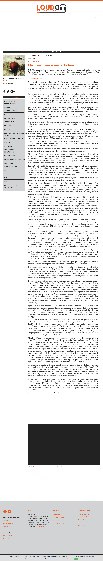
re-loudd (56, 514)
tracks (81, 519)
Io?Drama (54, 467)
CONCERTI (71, 17)
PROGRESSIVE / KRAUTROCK (9, 151)
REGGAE (7, 107)
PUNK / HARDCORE (10, 167)
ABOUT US (91, 17)
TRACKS (77, 17)
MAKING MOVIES (58, 17)
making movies (84, 511)
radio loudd (58, 520)
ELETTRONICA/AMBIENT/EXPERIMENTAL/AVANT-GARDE (14, 134)
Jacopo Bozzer (7, 526)
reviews (56, 511)
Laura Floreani (8, 520)
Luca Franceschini (36, 78)
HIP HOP (7, 129)
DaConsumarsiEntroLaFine (41, 467)
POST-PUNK (8, 163)
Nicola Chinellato (8, 536)
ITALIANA (7, 142)
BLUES (6, 114)
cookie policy (69, 559)
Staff (29, 511)
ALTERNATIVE (9, 122)
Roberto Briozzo (8, 523)
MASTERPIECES (9, 156)
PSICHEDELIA (9, 146)
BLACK (6, 178)
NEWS (65, 17)
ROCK (6, 181)
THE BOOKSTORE (47, 17)
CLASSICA (7, 126)
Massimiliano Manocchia (11, 539)
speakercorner (59, 517)
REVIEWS (10, 17)
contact (81, 522)
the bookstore (59, 523)
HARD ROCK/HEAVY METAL (13, 139)
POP (5, 170)
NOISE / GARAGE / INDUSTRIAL (10, 186)
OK (75, 559)
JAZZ (6, 174)
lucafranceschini (68, 467)
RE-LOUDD (17, 17)
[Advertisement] (51, 34)
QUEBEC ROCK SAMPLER (12, 111)
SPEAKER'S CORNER (26, 17)
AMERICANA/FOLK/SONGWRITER (14, 159)
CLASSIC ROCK (9, 118)
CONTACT (84, 17)
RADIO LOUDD (37, 17)
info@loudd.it (42, 526)
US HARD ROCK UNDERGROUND (10, 102)
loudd (60, 467)
